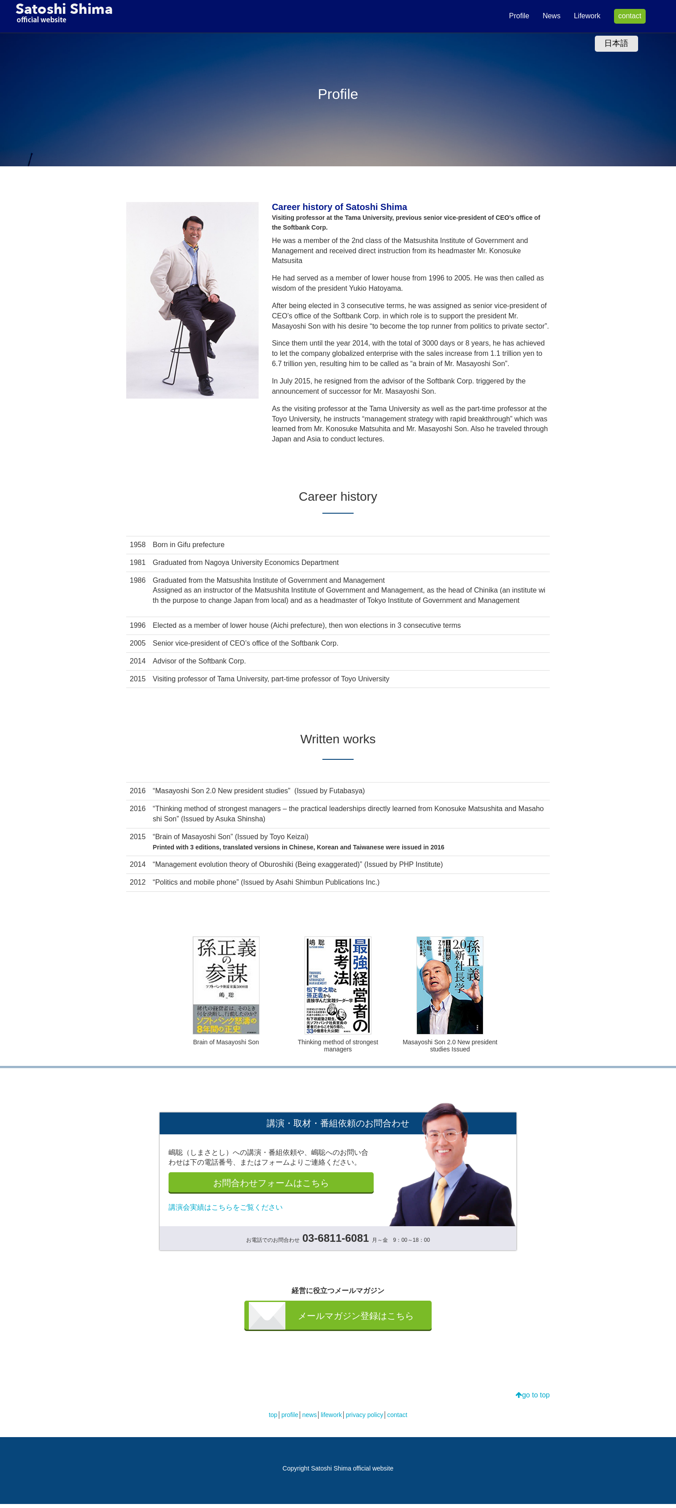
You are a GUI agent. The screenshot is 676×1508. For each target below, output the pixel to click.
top (273, 1418)
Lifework (579, 16)
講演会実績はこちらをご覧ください (226, 1210)
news (309, 1418)
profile (289, 1418)
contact (622, 16)
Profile (511, 16)
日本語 (616, 43)
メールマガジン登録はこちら (355, 1319)
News (544, 16)
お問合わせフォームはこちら (271, 1184)
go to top (532, 1399)
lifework (331, 1418)
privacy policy (364, 1418)
